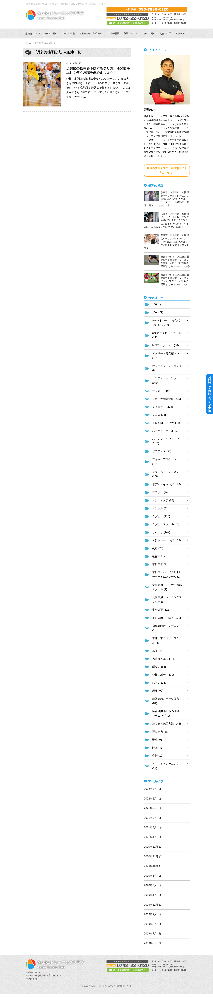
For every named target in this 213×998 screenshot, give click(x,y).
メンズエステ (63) (163, 500)
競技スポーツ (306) (163, 674)
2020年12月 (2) (153, 846)
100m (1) (157, 312)
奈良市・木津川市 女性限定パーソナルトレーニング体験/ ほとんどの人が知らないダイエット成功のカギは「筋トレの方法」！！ (166, 199)
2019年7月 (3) (152, 933)
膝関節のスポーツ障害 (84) (165, 701)
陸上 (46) (157, 747)
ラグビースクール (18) (165, 524)
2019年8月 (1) (152, 924)
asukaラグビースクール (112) (166, 335)
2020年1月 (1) (152, 895)
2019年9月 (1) (152, 914)
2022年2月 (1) (152, 798)
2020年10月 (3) (153, 866)
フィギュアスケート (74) (164, 461)
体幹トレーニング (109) (166, 540)
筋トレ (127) (159, 682)
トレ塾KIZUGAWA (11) (166, 423)
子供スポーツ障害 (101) (166, 617)
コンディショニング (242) (164, 380)
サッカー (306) (161, 391)
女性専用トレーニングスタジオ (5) (167, 599)
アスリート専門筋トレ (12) (165, 355)
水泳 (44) (157, 650)
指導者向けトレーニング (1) (167, 628)
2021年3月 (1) (152, 827)
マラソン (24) (160, 492)
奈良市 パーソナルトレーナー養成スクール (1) (167, 574)
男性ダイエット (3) (163, 658)
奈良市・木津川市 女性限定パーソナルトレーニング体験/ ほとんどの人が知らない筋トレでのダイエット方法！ (166, 241)
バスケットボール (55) (165, 431)
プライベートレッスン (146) (165, 474)
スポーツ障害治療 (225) (166, 399)
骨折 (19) (157, 755)
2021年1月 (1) (152, 837)
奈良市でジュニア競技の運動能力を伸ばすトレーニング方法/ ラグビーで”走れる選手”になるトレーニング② (167, 261)
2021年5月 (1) (152, 817)
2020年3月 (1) (152, 885)
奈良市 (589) (159, 564)
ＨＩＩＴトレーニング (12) (165, 765)
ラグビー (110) (161, 516)
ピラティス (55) (161, 451)
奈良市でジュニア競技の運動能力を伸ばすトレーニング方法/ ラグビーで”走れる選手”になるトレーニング (166, 279)
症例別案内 (31, 979)
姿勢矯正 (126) (161, 609)
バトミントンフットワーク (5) (167, 441)
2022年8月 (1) (152, 788)
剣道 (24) (157, 548)
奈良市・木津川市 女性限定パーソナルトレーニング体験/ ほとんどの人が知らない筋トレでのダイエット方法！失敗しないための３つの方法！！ (166, 220)
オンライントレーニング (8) (167, 368)
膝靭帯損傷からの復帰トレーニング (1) (167, 713)
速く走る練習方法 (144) (166, 723)
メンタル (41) (160, 508)
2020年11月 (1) (153, 856)
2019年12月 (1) (153, 904)
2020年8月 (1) (152, 875)
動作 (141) (158, 556)
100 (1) (156, 304)
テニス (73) (159, 414)
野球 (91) (157, 739)
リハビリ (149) (161, 532)
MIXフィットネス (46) (165, 345)
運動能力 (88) (160, 731)
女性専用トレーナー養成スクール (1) (167, 587)
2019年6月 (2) (152, 943)
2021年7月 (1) (152, 808)
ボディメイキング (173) (166, 484)
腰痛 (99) (157, 690)
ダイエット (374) (162, 406)
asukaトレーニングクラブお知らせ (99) (166, 322)
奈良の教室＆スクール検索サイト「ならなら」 (167, 170)
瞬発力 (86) (159, 666)
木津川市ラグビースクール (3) (167, 640)
